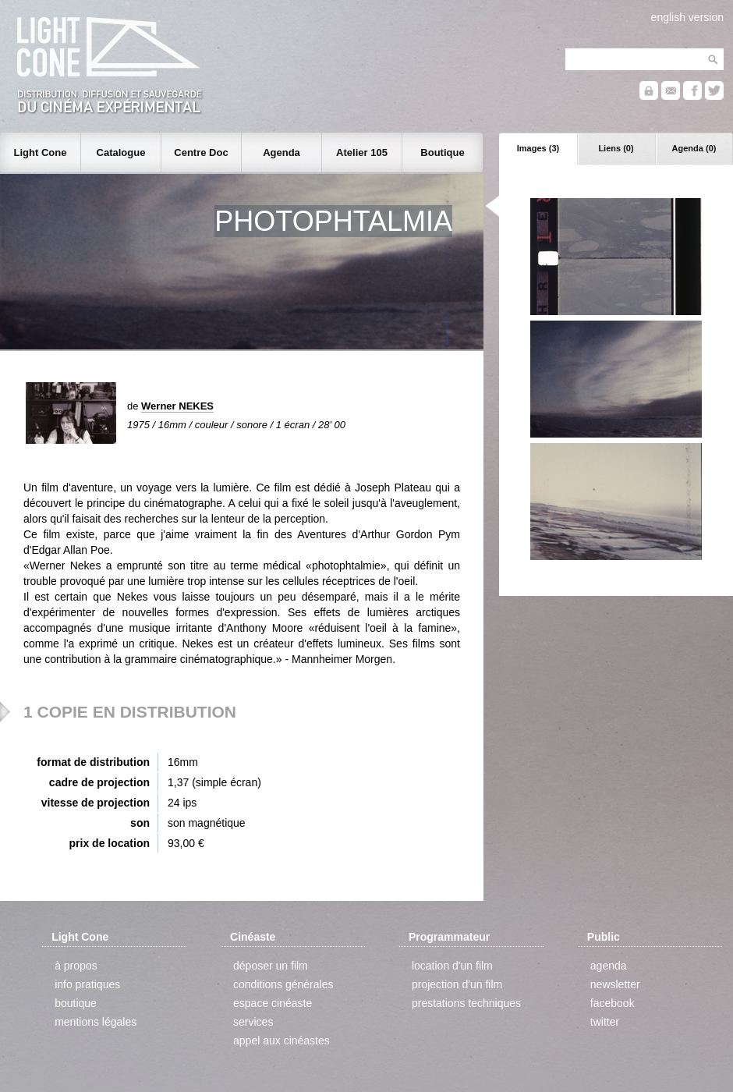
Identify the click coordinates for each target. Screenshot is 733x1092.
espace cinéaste (272, 1003)
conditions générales (283, 984)
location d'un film (452, 965)
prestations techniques (466, 1003)
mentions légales (95, 1022)
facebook (612, 1003)
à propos (76, 965)
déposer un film (270, 965)
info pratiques (87, 984)
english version (687, 17)
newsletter (615, 984)
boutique (76, 1003)
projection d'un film (457, 984)
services (253, 1022)
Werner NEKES (177, 406)
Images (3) (538, 148)
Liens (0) (615, 148)
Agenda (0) (694, 148)
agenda (608, 965)
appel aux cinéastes (281, 1040)
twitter (604, 1022)
